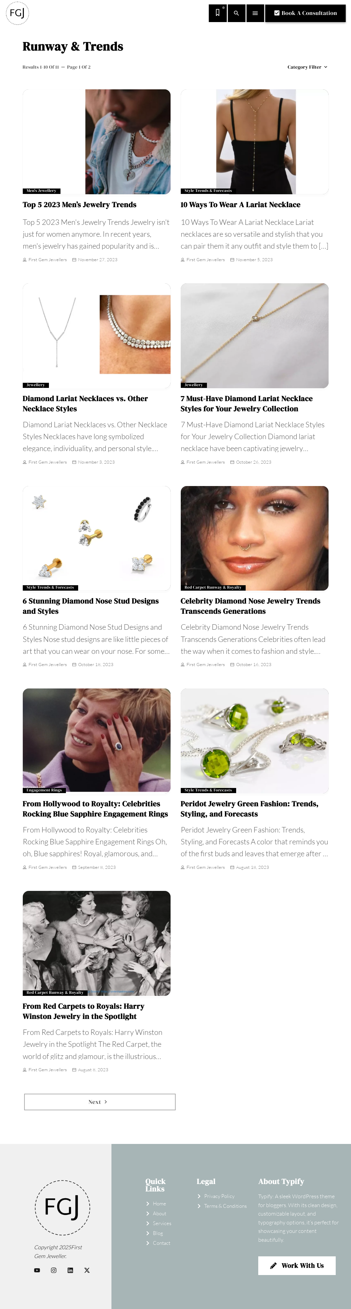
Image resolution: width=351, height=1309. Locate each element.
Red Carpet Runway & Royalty (213, 587)
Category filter (308, 67)
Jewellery (36, 385)
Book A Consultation (305, 13)
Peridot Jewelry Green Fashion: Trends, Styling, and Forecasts (250, 809)
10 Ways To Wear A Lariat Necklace (241, 205)
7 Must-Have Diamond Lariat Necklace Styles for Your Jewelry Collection (247, 404)
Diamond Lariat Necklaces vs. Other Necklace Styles (85, 404)
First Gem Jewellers (45, 260)
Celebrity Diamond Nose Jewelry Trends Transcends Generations (251, 606)
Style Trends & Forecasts (208, 191)
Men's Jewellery (42, 191)
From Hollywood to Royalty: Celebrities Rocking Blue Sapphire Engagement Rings (95, 809)
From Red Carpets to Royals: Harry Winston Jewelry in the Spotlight (84, 1011)
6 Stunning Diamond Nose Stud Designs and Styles (91, 606)
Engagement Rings (44, 790)
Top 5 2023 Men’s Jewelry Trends (80, 205)
